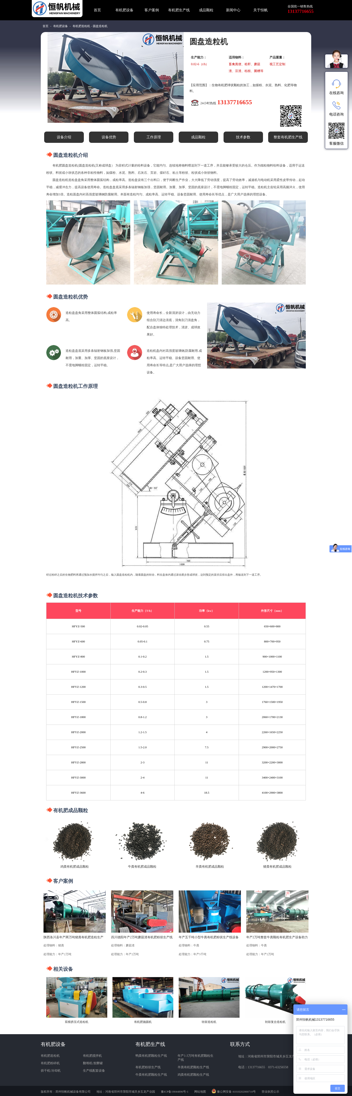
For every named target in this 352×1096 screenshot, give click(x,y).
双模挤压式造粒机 (76, 1022)
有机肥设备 (124, 10)
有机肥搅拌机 (92, 1055)
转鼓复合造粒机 (275, 1022)
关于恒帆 (260, 10)
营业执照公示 (270, 1091)
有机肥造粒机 (81, 26)
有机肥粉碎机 (50, 1063)
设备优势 (109, 137)
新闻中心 (233, 10)
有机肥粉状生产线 (148, 1067)
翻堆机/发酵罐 (93, 1063)
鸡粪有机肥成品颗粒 (74, 866)
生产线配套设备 (94, 1070)
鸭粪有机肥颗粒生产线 (151, 1055)
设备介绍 (64, 137)
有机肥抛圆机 (143, 1022)
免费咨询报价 (233, 119)
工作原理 (153, 137)
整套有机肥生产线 (288, 137)
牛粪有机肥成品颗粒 (142, 866)
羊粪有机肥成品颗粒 (210, 866)
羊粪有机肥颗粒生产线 (193, 1067)
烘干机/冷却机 (51, 1070)
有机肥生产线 (179, 10)
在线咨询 (336, 87)
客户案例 (151, 10)
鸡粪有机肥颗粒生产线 (193, 1074)
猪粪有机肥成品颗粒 (277, 866)
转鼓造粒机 (209, 1022)
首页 (97, 10)
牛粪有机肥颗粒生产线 (151, 1074)
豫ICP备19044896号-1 (174, 1091)
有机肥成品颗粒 (70, 810)
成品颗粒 (206, 10)
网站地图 (200, 1091)
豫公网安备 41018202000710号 (236, 1091)
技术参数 (243, 137)
